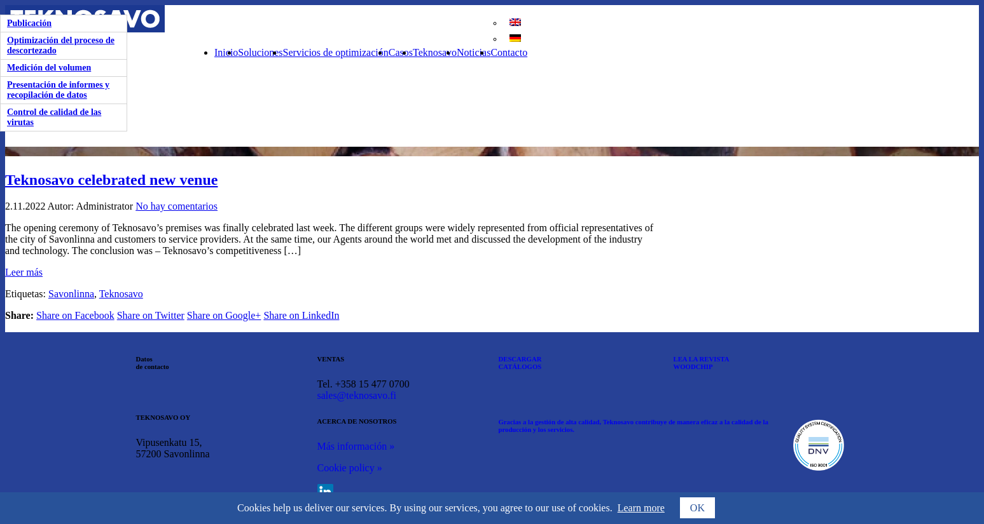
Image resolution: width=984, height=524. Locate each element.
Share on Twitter (150, 315)
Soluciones (260, 52)
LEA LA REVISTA (702, 359)
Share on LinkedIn (301, 315)
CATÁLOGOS (520, 366)
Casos (401, 52)
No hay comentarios (176, 206)
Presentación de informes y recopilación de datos (58, 90)
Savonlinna (71, 293)
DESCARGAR (520, 359)
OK (697, 507)
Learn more (641, 507)
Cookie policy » (349, 467)
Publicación (29, 23)
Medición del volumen (49, 67)
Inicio (226, 52)
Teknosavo (435, 52)
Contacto (508, 52)
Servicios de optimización (336, 52)
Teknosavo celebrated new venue (111, 179)
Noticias (473, 52)
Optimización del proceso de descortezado (60, 45)
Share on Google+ (224, 315)
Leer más (24, 272)
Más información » (356, 446)
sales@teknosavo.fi (356, 395)
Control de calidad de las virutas (54, 117)
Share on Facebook (75, 315)
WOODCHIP (693, 366)
